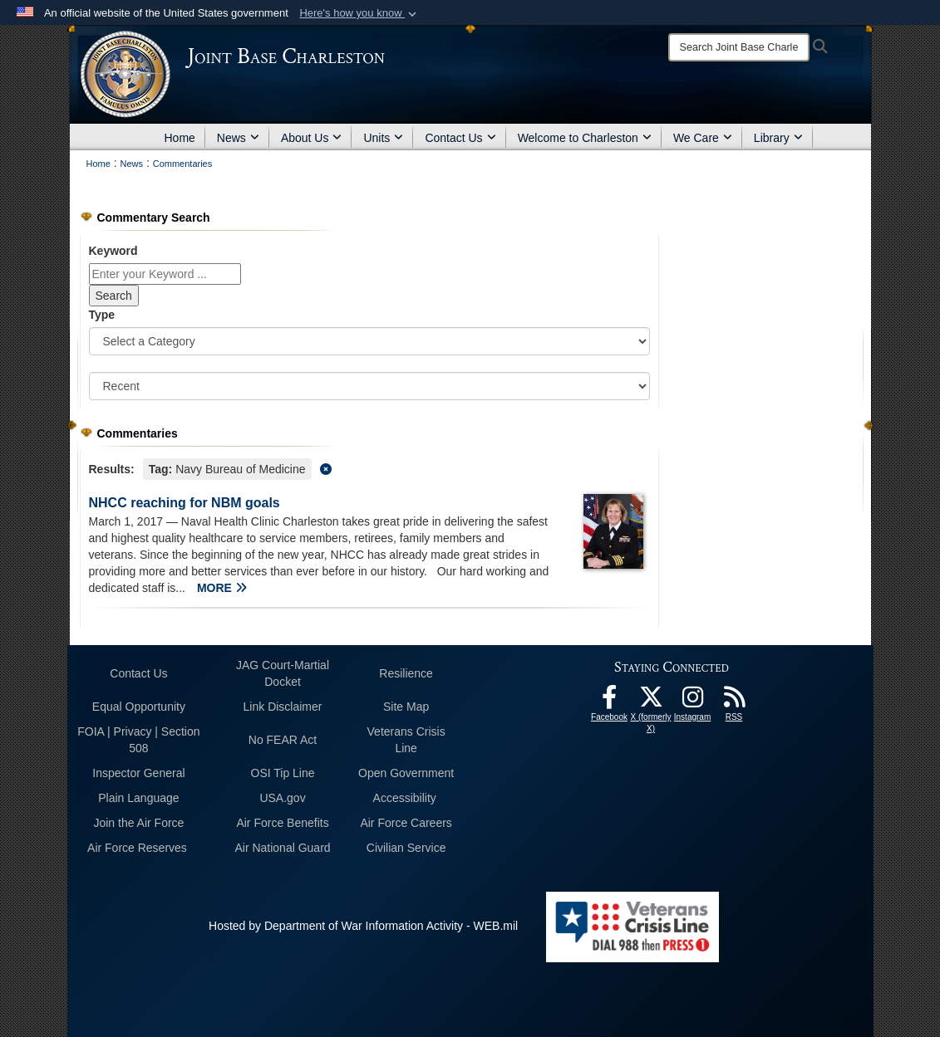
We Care (702, 137)
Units (383, 137)
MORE (222, 587)
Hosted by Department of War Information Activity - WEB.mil (363, 925)
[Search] (739, 47)
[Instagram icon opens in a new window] (692, 701)
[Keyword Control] (165, 274)
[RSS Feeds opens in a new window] (734, 701)
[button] (359, 13)
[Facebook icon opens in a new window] (609, 701)
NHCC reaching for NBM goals (184, 503)
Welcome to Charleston (585, 137)
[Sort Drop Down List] (370, 386)
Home (180, 137)
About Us (311, 137)
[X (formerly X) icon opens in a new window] (651, 701)
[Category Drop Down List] (370, 341)
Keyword (113, 250)
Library (778, 137)
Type (102, 314)
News (238, 137)
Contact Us (460, 137)
